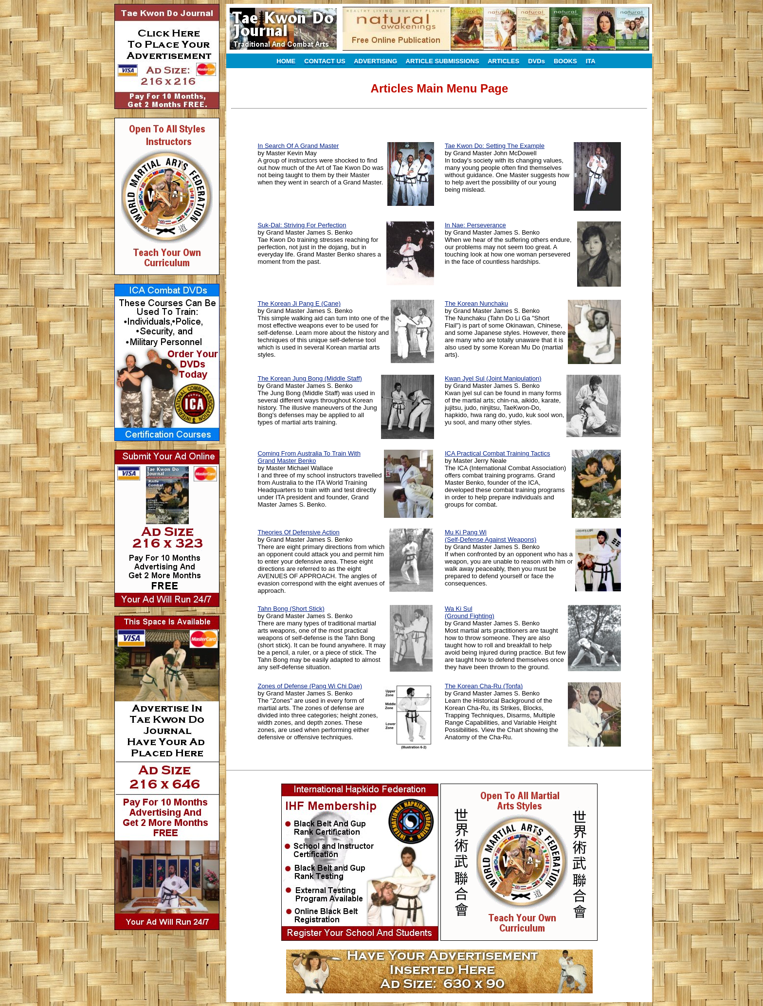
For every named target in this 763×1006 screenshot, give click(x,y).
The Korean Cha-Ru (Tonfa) (484, 686)
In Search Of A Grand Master (298, 145)
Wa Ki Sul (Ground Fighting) (469, 612)
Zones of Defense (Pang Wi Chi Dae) (309, 686)
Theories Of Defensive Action (298, 532)
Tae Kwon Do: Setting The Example (495, 145)
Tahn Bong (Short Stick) (290, 608)
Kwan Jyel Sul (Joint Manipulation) (493, 378)
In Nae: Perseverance (475, 225)
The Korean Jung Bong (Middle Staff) (309, 378)
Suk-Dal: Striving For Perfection (301, 225)
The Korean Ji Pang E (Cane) (299, 303)
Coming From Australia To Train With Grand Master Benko (308, 457)
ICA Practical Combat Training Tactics (497, 453)
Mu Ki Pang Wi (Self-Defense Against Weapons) (490, 536)
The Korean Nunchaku (476, 303)
